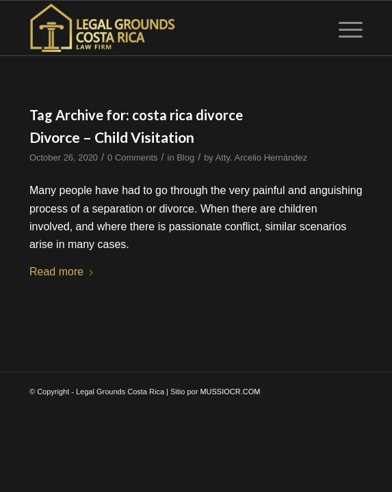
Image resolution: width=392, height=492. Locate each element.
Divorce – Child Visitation (111, 137)
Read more (61, 271)
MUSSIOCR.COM (230, 391)
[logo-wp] (162, 28)
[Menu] (344, 28)
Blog (185, 157)
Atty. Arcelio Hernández (261, 157)
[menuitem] (344, 28)
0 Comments (132, 157)
